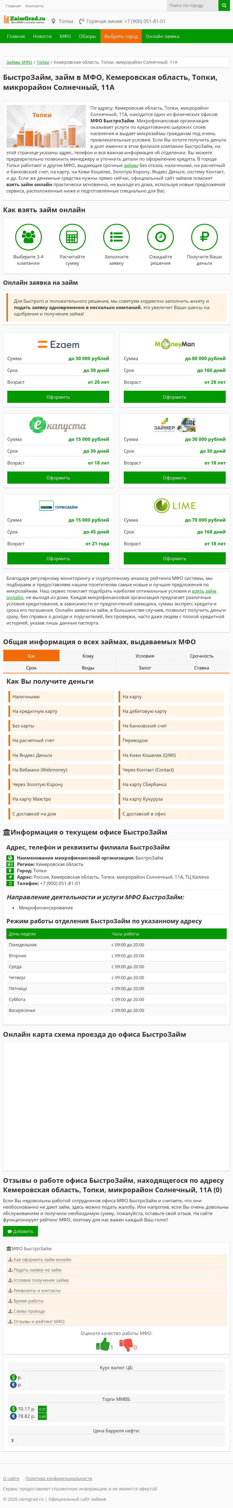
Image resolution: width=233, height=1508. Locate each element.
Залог (145, 668)
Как (31, 656)
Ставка (201, 668)
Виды (88, 668)
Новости (42, 36)
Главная (13, 6)
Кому (88, 656)
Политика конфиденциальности (58, 1478)
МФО (65, 36)
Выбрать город (121, 36)
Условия (145, 656)
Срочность (202, 656)
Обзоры (87, 36)
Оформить (58, 397)
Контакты (34, 6)
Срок (31, 668)
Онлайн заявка (162, 36)
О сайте (11, 1478)
